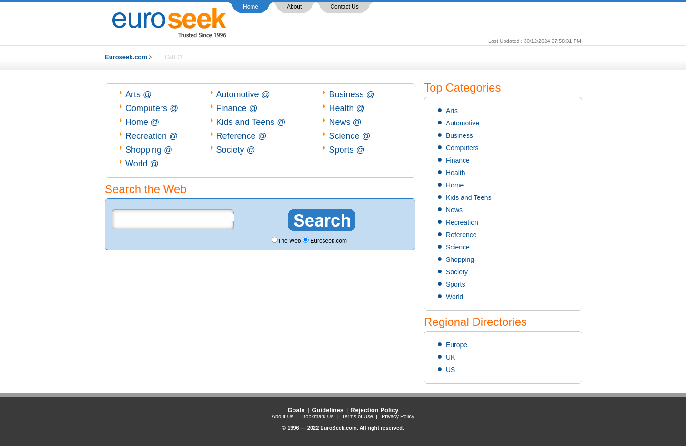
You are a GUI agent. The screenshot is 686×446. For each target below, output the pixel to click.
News (454, 210)
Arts (452, 110)
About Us (282, 416)
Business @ (351, 94)
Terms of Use (357, 416)
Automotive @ (243, 94)
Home (250, 6)
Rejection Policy (374, 410)
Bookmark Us (317, 416)
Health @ (346, 108)
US (450, 369)
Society (457, 272)
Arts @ (138, 94)
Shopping (460, 259)
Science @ (349, 136)
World (454, 297)
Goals (295, 410)
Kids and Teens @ (251, 122)
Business (459, 135)
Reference (461, 235)
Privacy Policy (398, 416)
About (294, 6)
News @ (345, 122)
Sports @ (346, 150)
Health (455, 172)
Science (458, 247)
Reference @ (241, 136)
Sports (455, 284)
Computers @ (151, 108)
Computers (462, 148)
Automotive (462, 123)
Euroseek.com (126, 57)
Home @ (142, 122)
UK (450, 357)
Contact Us (344, 6)
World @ (142, 163)
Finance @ (237, 108)
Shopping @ (148, 150)
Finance (458, 160)
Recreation (462, 222)
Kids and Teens (468, 197)
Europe (456, 345)
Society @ (235, 150)
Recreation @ (151, 136)
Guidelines (327, 410)
